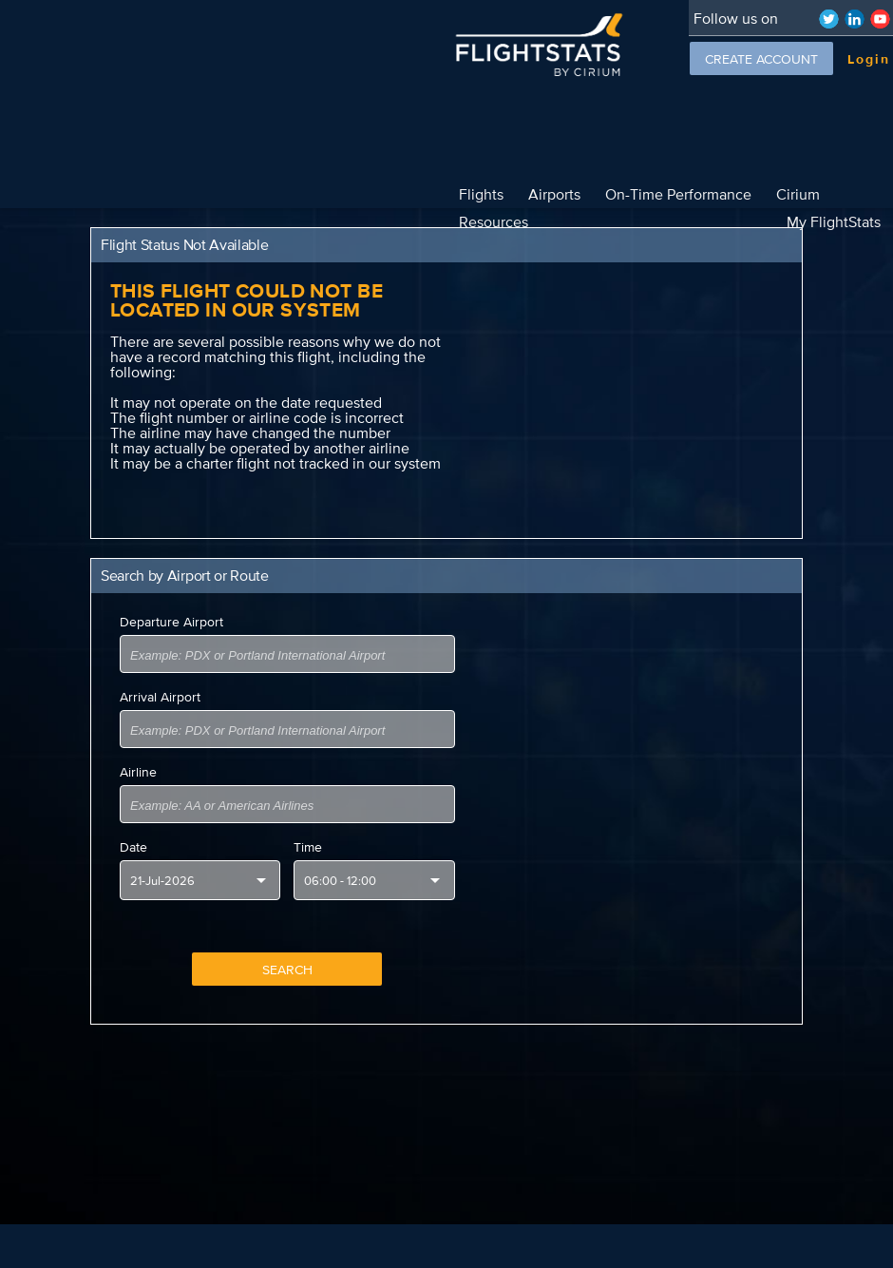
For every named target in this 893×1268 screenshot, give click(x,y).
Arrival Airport (160, 669)
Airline (138, 744)
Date (133, 819)
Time (308, 819)
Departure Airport (171, 594)
